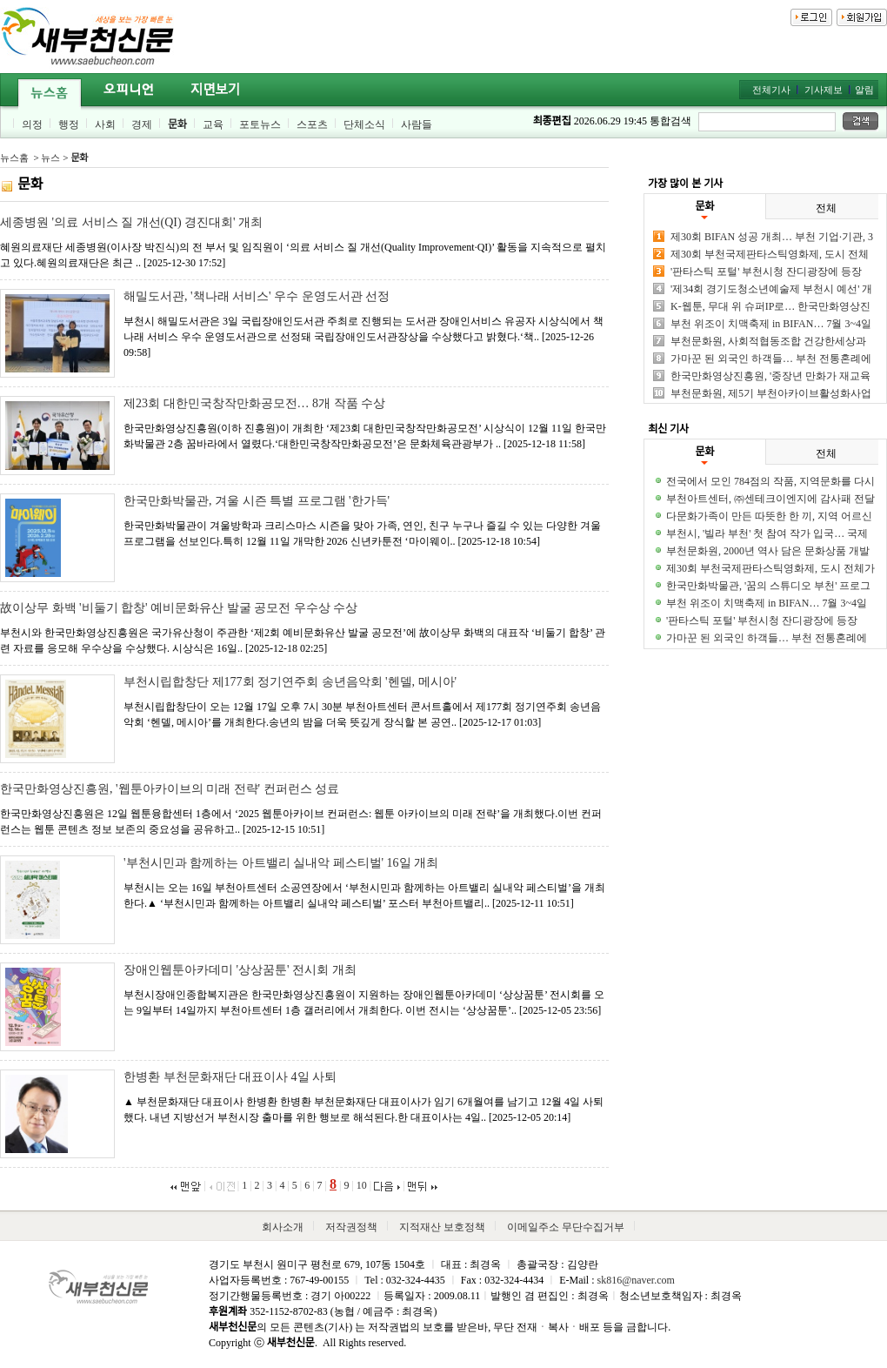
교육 (213, 124)
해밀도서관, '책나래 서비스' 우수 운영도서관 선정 (256, 296)
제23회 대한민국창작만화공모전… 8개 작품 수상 (254, 403)
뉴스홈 (14, 157)
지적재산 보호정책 (442, 1227)
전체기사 (771, 89)
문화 (177, 124)
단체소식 (364, 124)
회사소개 (282, 1227)
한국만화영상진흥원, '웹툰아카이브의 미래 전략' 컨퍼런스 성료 (169, 788)
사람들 (416, 124)
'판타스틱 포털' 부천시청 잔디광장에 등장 (766, 271)
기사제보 (823, 89)
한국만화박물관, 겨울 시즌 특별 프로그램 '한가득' (256, 500)
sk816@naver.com (635, 1280)
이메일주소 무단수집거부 (565, 1227)
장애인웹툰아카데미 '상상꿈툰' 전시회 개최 (240, 969)
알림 (864, 89)
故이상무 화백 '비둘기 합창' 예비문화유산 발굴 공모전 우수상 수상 (178, 607)
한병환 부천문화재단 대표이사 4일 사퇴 (230, 1076)
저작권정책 (351, 1227)
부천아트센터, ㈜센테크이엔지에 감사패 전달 (770, 499)
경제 (141, 124)
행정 (68, 124)
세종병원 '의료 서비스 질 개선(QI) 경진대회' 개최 (131, 222)
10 (362, 1185)
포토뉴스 (260, 124)
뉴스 (50, 157)
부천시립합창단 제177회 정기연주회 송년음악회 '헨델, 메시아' (290, 681)
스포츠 (312, 124)
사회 (105, 124)
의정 (32, 124)
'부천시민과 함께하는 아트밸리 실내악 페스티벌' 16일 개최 (280, 862)
